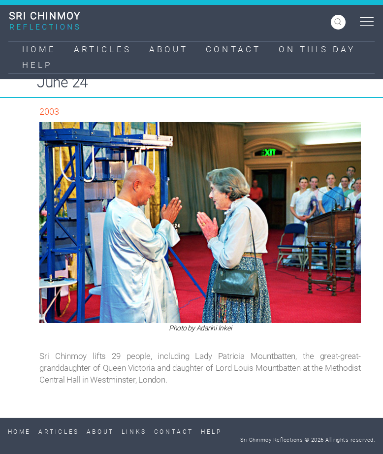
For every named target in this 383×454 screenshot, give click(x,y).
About (169, 49)
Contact (233, 49)
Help (37, 65)
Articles (102, 49)
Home (39, 49)
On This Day (317, 49)
